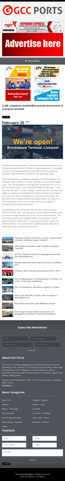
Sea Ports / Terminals (41, 413)
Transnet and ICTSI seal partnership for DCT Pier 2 (38, 271)
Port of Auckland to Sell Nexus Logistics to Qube (37, 287)
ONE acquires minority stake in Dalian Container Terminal (37, 247)
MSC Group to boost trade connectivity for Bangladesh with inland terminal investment (35, 313)
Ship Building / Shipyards (12, 422)
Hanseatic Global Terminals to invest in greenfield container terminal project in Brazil (38, 239)
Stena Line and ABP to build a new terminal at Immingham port (36, 296)
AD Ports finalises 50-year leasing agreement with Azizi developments (38, 255)
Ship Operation (8, 413)
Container (36, 409)
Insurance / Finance (40, 422)
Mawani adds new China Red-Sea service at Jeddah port (38, 263)
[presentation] (21, 353)
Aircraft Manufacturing (11, 418)
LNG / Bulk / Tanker (40, 418)
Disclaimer (41, 477)
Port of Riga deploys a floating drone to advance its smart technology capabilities (38, 280)
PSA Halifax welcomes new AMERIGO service (35, 303)
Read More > (7, 385)
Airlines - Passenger (10, 409)
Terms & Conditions (27, 477)
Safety (4, 426)
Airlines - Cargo (38, 404)
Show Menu (32, 60)
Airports (5, 404)
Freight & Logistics (40, 400)
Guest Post (6, 400)
